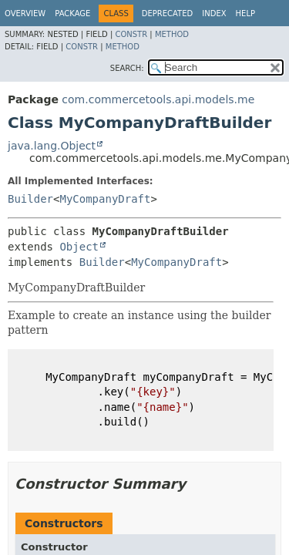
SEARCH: (127, 68)
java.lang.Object (52, 146)
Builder (30, 199)
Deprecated (167, 13)
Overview (25, 13)
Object (79, 246)
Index (214, 13)
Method (172, 34)
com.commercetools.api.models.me (158, 99)
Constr (131, 34)
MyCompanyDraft (104, 199)
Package (72, 13)
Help (245, 13)
